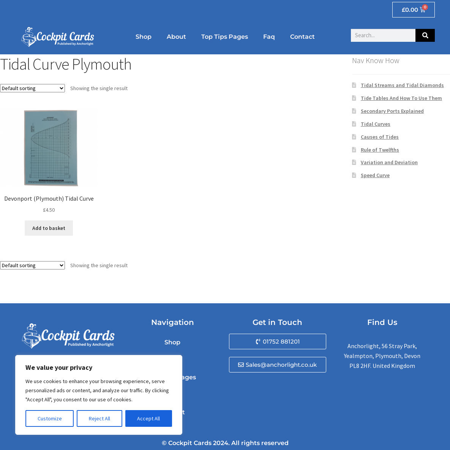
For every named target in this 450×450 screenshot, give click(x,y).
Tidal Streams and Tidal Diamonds (402, 85)
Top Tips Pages (224, 36)
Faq (269, 36)
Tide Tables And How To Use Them (401, 98)
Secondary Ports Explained (392, 111)
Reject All (99, 418)
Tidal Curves (375, 123)
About (176, 36)
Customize (50, 418)
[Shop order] (32, 88)
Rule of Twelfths (380, 149)
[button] (277, 341)
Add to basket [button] (48, 228)
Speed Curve (375, 175)
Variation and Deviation (389, 162)
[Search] (425, 35)
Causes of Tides (380, 136)
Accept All (148, 418)
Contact (302, 36)
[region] (98, 395)
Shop (144, 36)
